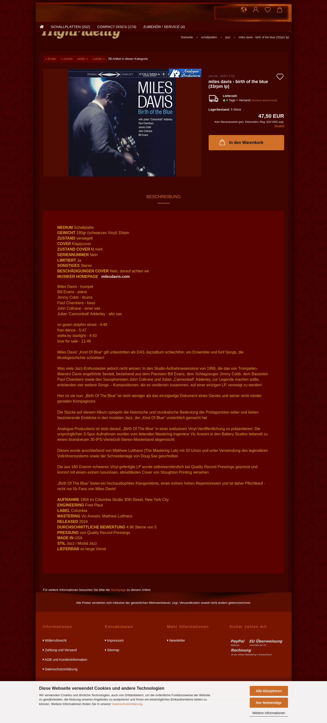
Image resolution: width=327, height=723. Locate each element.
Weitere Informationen (268, 713)
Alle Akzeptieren (269, 691)
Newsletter (176, 665)
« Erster (50, 84)
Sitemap (112, 675)
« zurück (66, 84)
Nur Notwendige (269, 703)
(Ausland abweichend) (264, 125)
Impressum (114, 665)
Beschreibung (163, 221)
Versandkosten (189, 628)
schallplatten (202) (70, 56)
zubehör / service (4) (164, 56)
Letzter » (99, 84)
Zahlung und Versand (60, 675)
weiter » (82, 84)
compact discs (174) (116, 56)
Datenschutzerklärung (127, 704)
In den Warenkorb (240, 167)
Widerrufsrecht (55, 665)
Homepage (118, 615)
